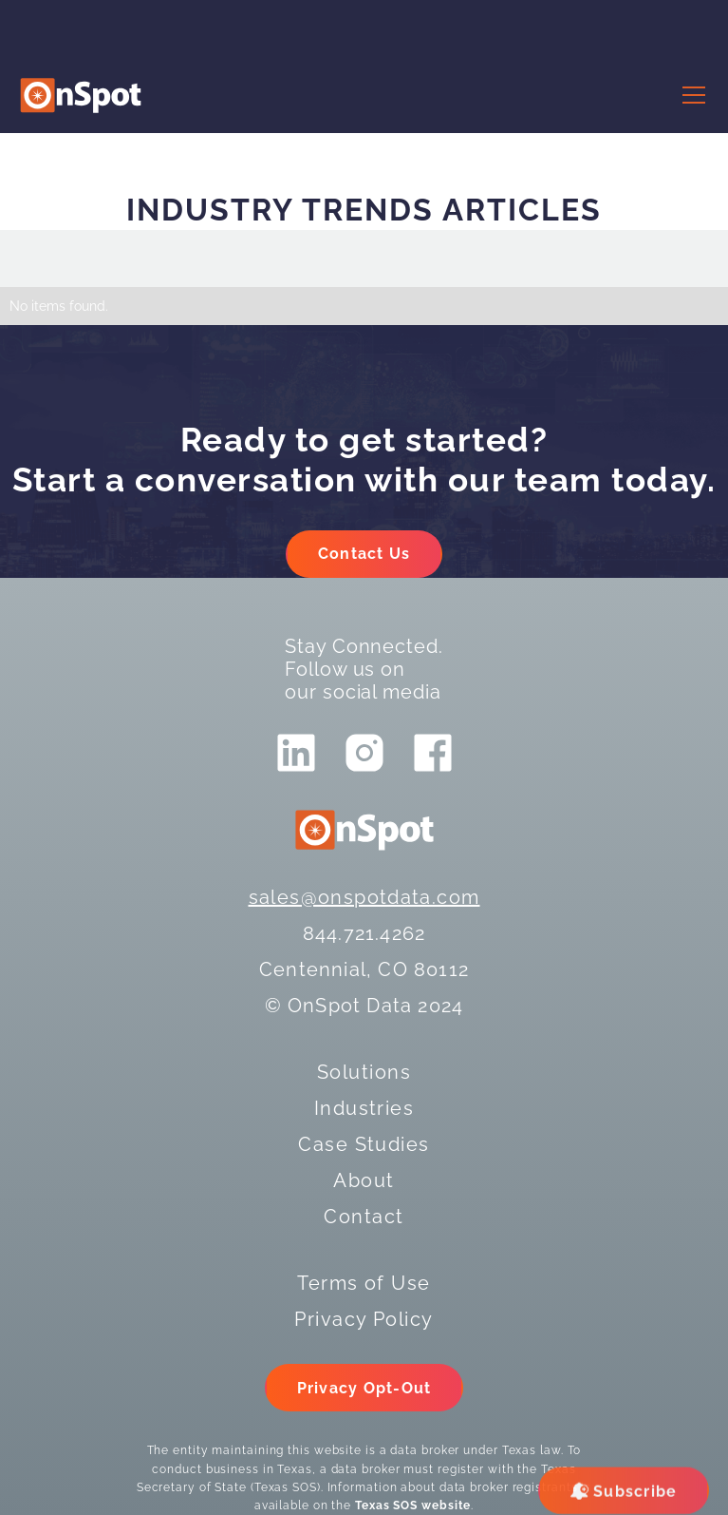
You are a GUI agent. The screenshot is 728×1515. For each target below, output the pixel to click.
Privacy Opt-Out (364, 1388)
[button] (690, 95)
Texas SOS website (413, 1505)
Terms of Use (363, 1283)
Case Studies (363, 1144)
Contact (363, 1216)
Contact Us (364, 554)
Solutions (364, 1072)
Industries (364, 1108)
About (363, 1180)
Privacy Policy (363, 1319)
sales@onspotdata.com (364, 897)
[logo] (80, 95)
